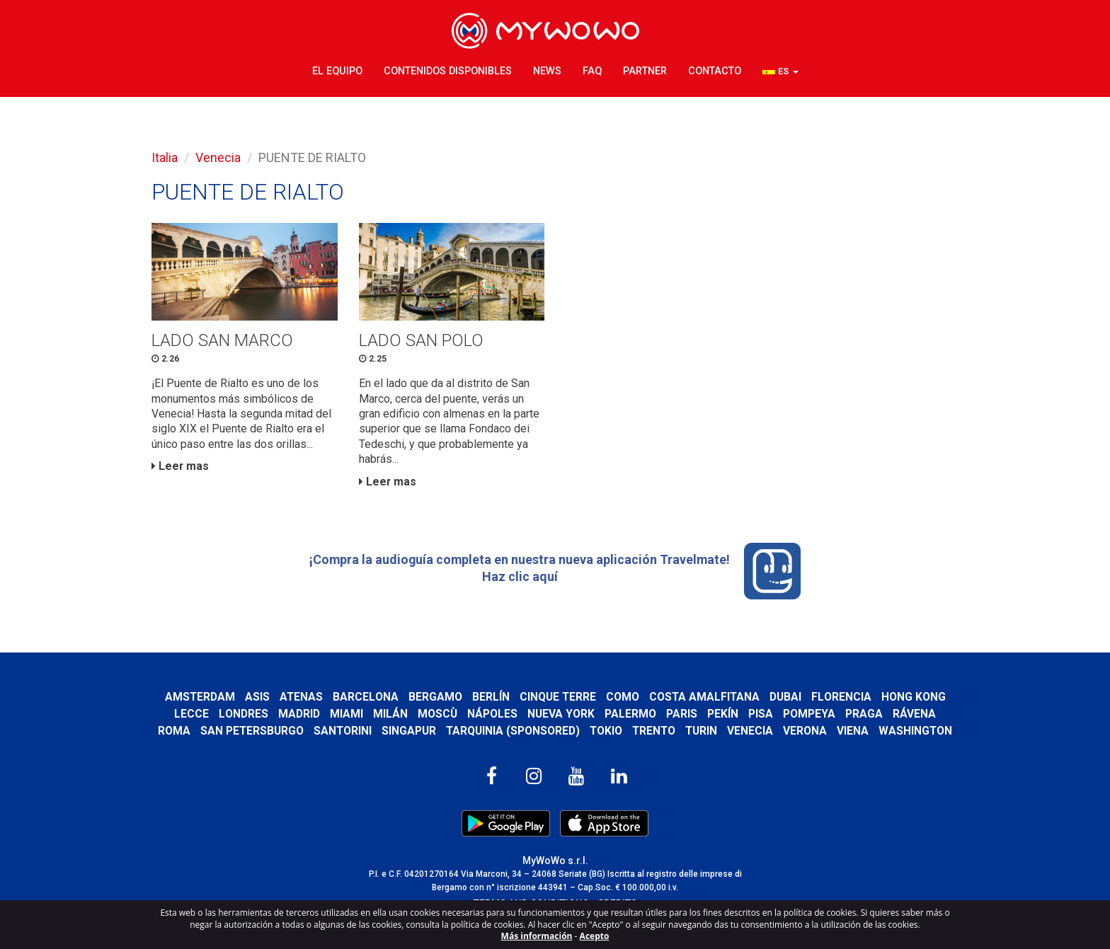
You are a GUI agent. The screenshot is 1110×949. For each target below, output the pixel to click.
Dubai (787, 699)
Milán (390, 716)
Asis (256, 699)
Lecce (191, 716)
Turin (703, 733)
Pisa (760, 716)
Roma (171, 733)
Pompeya (809, 716)
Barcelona (365, 699)
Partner (645, 70)
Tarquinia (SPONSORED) (512, 733)
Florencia (843, 699)
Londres (243, 716)
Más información (537, 936)
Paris (681, 716)
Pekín (722, 716)
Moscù (437, 716)
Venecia (218, 157)
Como (622, 699)
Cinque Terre (557, 699)
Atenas (300, 699)
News (547, 70)
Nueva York (561, 716)
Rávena (914, 716)
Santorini (340, 733)
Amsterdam (198, 699)
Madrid (299, 716)
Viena (855, 733)
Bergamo (435, 699)
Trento (654, 733)
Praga (864, 716)
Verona (807, 733)
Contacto (714, 70)
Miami (346, 716)
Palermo (630, 716)
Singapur (407, 733)
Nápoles (492, 716)
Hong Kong (915, 699)
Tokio (605, 733)
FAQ (592, 70)
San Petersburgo (250, 733)
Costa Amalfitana (705, 699)
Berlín (490, 699)
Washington (918, 733)
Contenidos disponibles (448, 70)
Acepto (595, 936)
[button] (780, 71)
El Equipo (337, 70)
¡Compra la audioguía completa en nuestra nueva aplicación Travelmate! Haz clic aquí (555, 573)
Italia (164, 157)
